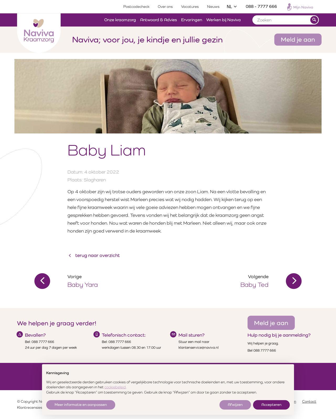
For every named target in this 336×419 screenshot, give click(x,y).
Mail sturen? (191, 335)
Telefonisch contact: (124, 335)
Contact (309, 401)
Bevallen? (35, 335)
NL (232, 6)
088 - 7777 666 (261, 6)
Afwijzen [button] (235, 404)
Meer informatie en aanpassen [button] (81, 404)
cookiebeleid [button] (115, 387)
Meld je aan (298, 39)
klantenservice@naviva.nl (198, 348)
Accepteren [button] (271, 404)
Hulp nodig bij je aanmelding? (279, 335)
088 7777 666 (43, 342)
